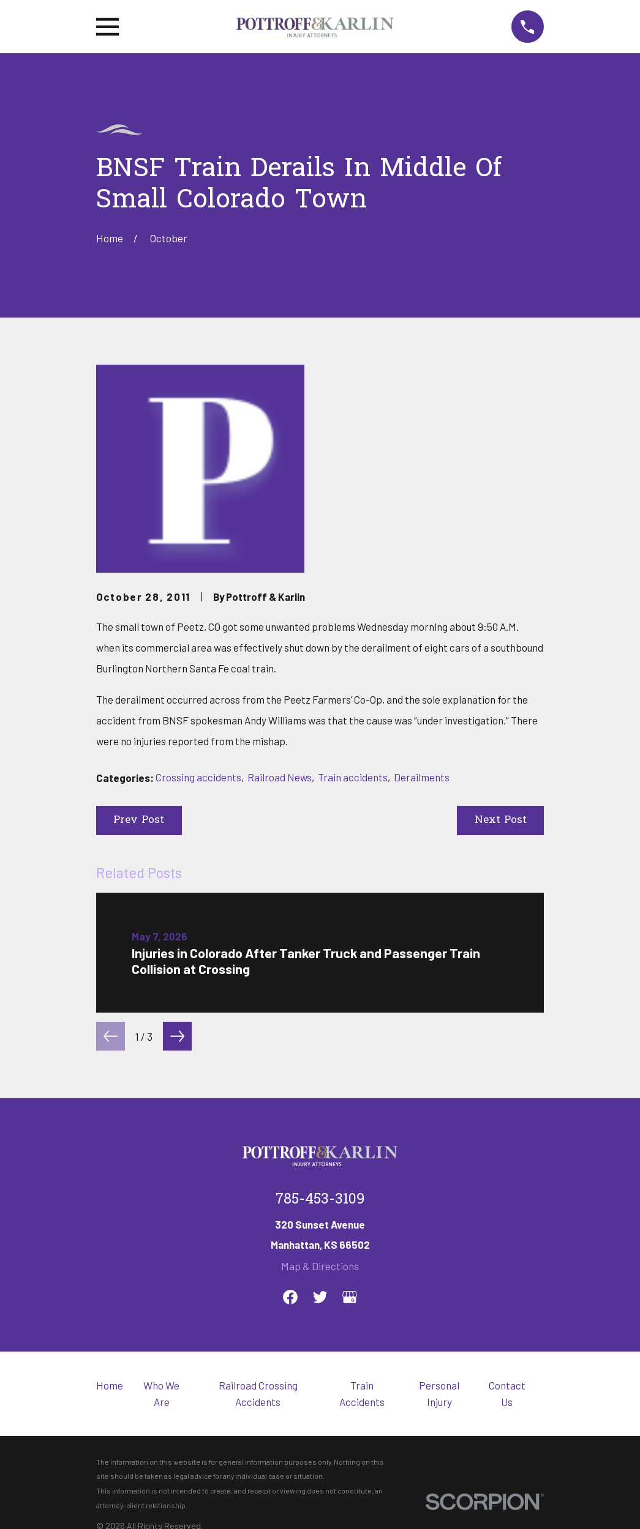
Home (109, 1385)
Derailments (422, 777)
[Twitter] (320, 1297)
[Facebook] (290, 1297)
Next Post (501, 820)
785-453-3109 (320, 1199)
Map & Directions (320, 1266)
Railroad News (279, 777)
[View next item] (177, 1036)
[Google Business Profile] (349, 1297)
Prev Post (138, 820)
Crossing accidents (198, 777)
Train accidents (353, 777)
